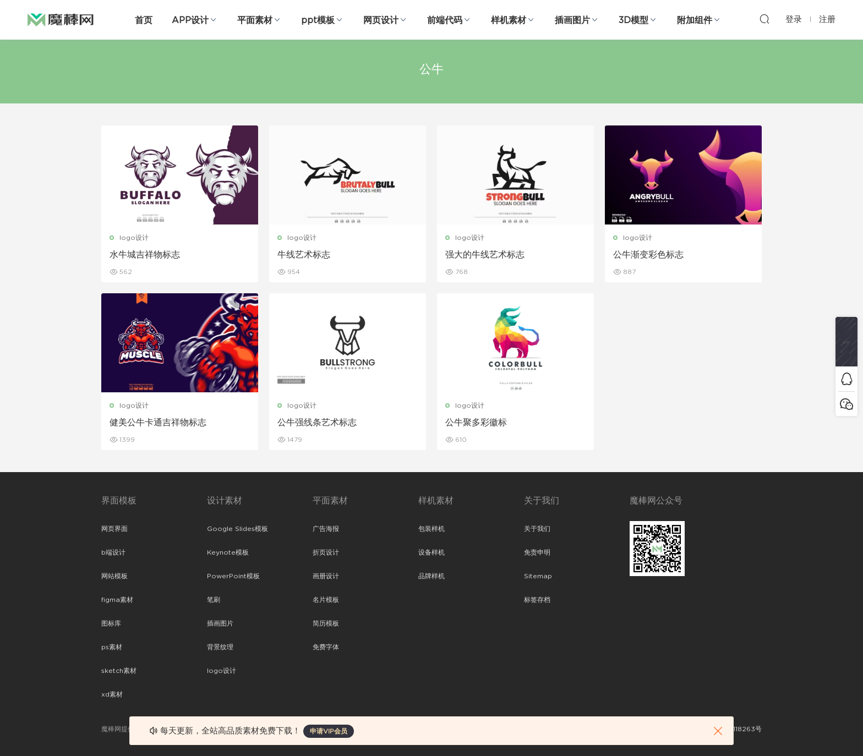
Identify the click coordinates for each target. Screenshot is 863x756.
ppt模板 (318, 20)
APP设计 (190, 20)
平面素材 (254, 20)
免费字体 (326, 647)
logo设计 (134, 237)
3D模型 (633, 20)
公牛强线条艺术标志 (317, 422)
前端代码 (444, 20)
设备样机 (431, 552)
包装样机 (431, 528)
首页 (143, 20)
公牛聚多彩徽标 (476, 422)
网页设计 (380, 20)
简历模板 (326, 623)
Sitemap (538, 576)
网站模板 (114, 576)
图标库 (111, 623)
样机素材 (508, 20)
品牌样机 (431, 576)
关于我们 (537, 528)
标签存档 (537, 599)
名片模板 (326, 599)
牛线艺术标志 (303, 254)
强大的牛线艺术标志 (485, 254)
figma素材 (117, 599)
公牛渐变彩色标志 (648, 254)
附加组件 (694, 20)
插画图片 (572, 20)
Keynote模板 (228, 552)
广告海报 (326, 528)
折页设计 (326, 552)
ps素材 (111, 647)
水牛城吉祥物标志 (145, 254)
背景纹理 (220, 647)
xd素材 (112, 694)
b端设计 (113, 552)
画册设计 (326, 576)
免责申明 (537, 552)
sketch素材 (118, 670)
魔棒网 (61, 19)
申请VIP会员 (328, 731)
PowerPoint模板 (233, 576)
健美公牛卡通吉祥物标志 (158, 422)
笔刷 (213, 599)
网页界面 (114, 528)
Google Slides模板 (237, 528)
